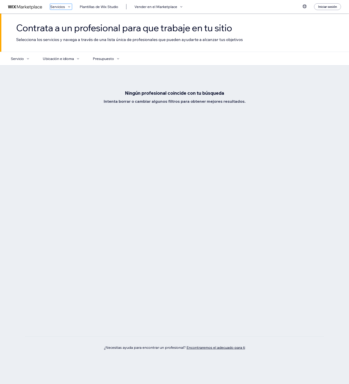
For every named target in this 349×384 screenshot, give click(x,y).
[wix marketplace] (25, 6)
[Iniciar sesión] (327, 6)
